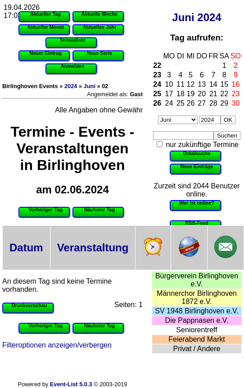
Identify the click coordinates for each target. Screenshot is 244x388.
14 (213, 84)
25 (157, 94)
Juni (183, 17)
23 (157, 75)
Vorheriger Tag (45, 209)
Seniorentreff (196, 330)
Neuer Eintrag (45, 53)
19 (191, 94)
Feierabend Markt (196, 339)
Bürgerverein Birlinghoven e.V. (196, 280)
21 (213, 94)
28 (213, 103)
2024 (209, 17)
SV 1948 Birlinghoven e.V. (196, 311)
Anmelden (73, 66)
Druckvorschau (29, 305)
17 (169, 94)
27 (202, 103)
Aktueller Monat (45, 27)
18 (180, 94)
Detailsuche (196, 153)
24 (157, 84)
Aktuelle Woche (99, 14)
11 (180, 84)
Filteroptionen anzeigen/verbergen (57, 345)
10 (169, 84)
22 (157, 65)
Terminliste (72, 40)
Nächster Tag (99, 209)
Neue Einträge (196, 166)
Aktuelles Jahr (99, 27)
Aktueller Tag (45, 14)
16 (236, 84)
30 (236, 103)
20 (202, 94)
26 (157, 103)
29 (224, 103)
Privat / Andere (197, 348)
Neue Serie (99, 53)
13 (202, 84)
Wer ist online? (196, 202)
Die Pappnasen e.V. (197, 320)
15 (224, 84)
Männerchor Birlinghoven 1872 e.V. (197, 297)
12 (191, 84)
